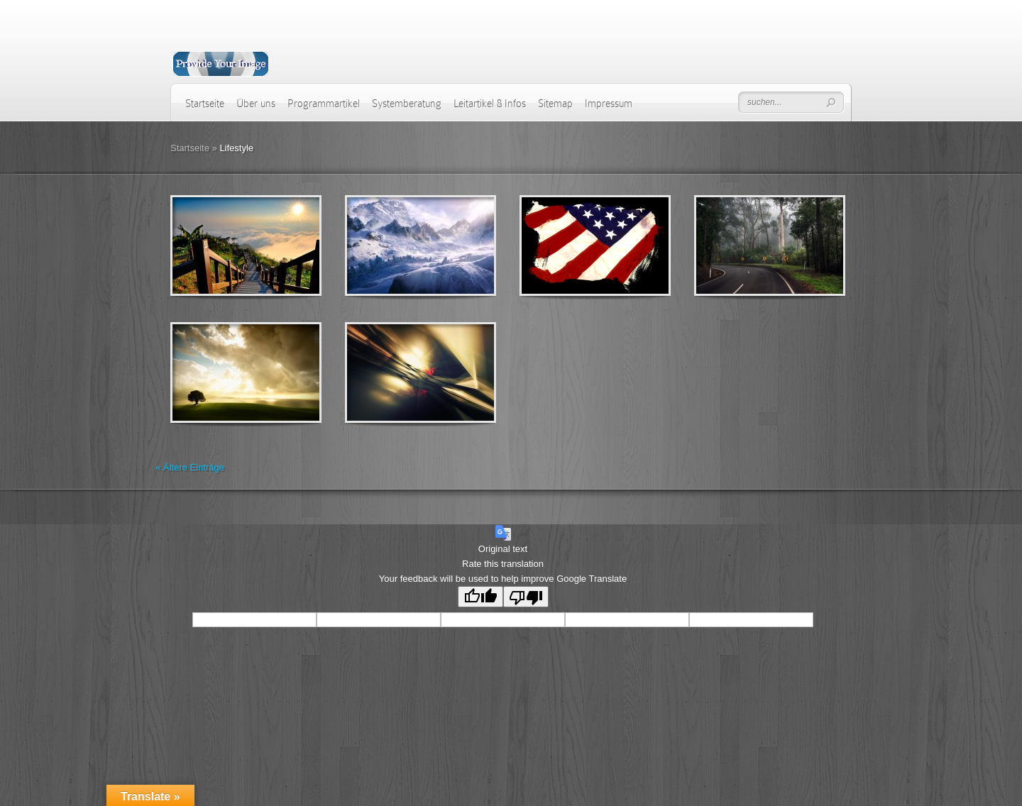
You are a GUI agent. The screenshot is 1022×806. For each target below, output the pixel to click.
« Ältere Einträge (189, 467)
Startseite (204, 103)
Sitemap (555, 103)
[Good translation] (480, 596)
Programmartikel (323, 103)
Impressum (608, 103)
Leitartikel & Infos (490, 103)
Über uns (255, 103)
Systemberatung (406, 103)
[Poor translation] (526, 596)
